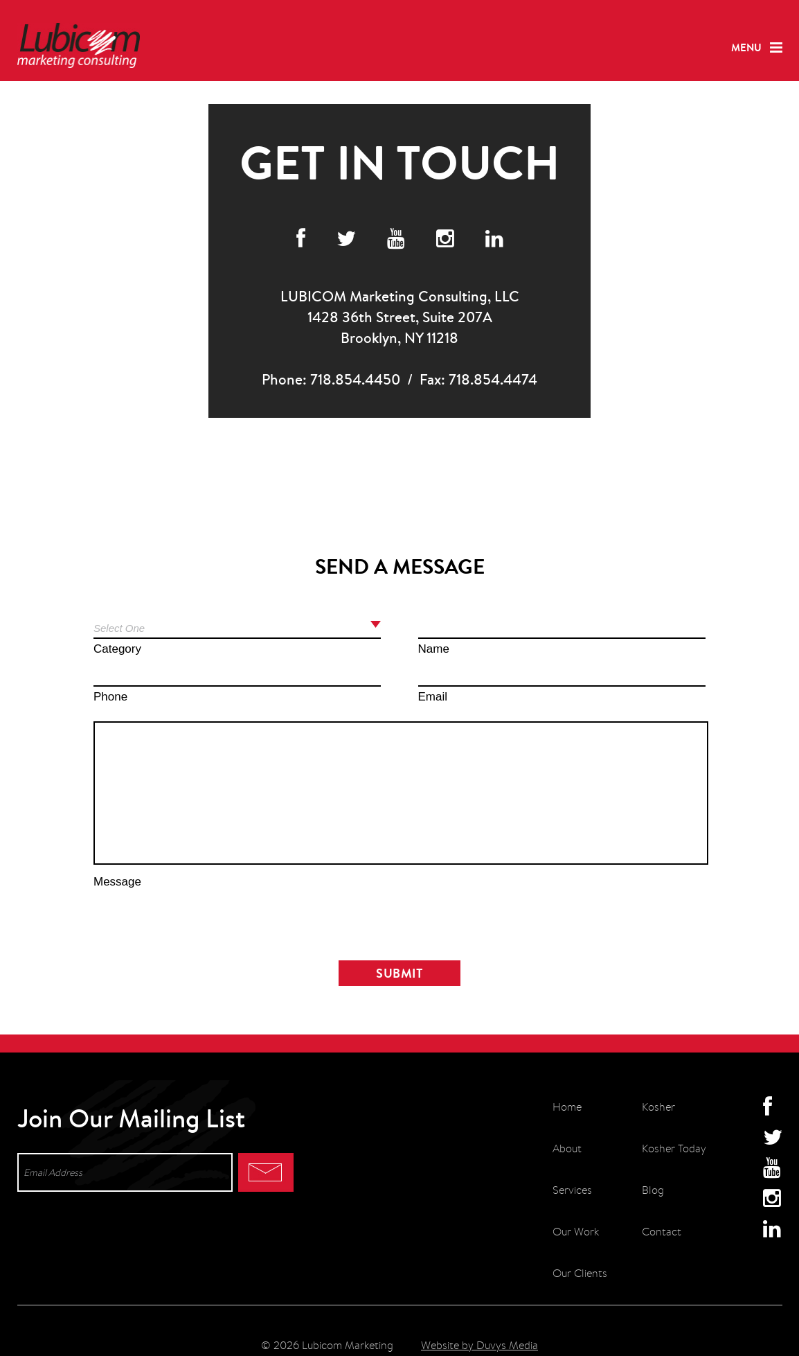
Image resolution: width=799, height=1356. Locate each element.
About (567, 1148)
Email (433, 696)
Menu (746, 47)
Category (117, 648)
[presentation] (399, 919)
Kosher (658, 1107)
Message (117, 881)
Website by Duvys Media (479, 1345)
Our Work (576, 1231)
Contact (661, 1231)
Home (567, 1107)
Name (433, 648)
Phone (110, 696)
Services (572, 1190)
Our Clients (580, 1273)
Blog (653, 1190)
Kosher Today (674, 1148)
